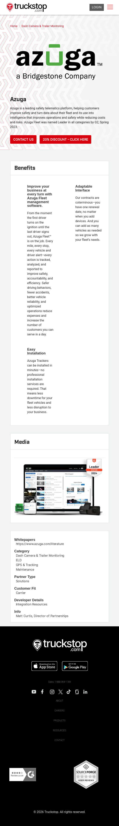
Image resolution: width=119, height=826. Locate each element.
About (59, 700)
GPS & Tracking (27, 565)
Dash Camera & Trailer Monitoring (40, 555)
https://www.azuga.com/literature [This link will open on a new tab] (40, 544)
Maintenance (25, 569)
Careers (59, 710)
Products (59, 720)
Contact (59, 740)
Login (97, 7)
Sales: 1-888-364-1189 (59, 682)
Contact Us (23, 139)
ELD (19, 560)
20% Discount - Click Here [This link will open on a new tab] (65, 139)
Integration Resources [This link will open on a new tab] (31, 604)
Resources (59, 730)
